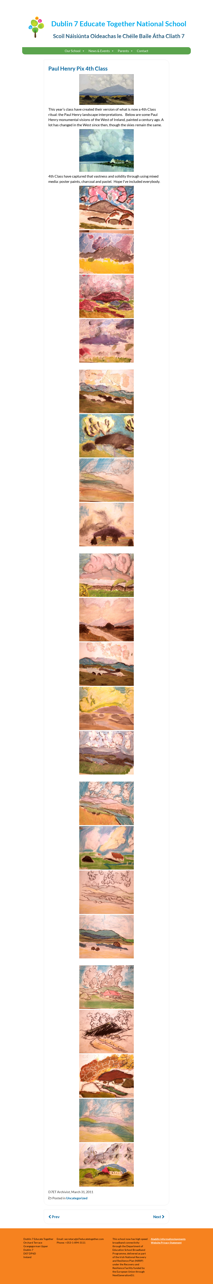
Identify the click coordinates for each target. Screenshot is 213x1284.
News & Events (101, 50)
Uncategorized (76, 1198)
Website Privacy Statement (166, 1242)
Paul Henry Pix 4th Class (78, 68)
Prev (54, 1217)
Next (159, 1217)
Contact (142, 51)
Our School (75, 50)
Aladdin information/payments (168, 1238)
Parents (125, 50)
